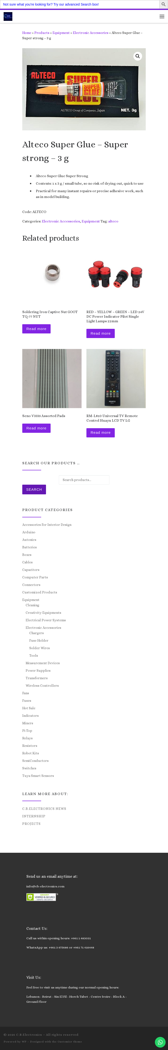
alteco (113, 221)
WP (24, 1041)
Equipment (61, 33)
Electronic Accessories (90, 33)
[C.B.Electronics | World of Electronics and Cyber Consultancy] (8, 16)
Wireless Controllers (42, 685)
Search (34, 489)
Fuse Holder (38, 640)
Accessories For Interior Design (46, 525)
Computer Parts (35, 577)
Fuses (26, 701)
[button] (137, 56)
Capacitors (30, 570)
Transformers (37, 678)
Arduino (28, 532)
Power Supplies (38, 670)
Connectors (31, 585)
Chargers (36, 633)
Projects (31, 824)
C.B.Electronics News (44, 809)
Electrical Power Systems (46, 620)
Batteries (29, 547)
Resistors (29, 746)
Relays (27, 738)
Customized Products (39, 592)
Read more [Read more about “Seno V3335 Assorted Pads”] (36, 428)
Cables (27, 562)
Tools (33, 655)
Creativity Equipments (43, 613)
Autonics (29, 540)
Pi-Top (27, 731)
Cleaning (32, 605)
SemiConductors (35, 761)
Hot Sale (28, 708)
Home (26, 33)
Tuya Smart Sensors (38, 776)
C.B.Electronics (29, 1034)
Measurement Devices (43, 663)
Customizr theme (70, 1041)
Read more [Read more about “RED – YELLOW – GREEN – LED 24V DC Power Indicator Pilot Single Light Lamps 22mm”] (101, 333)
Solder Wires (39, 648)
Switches (29, 768)
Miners (27, 723)
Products (41, 33)
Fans (25, 693)
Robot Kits (30, 753)
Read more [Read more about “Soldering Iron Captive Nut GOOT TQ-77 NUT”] (36, 329)
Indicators (30, 716)
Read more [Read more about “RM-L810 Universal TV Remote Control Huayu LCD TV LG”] (101, 432)
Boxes (26, 555)
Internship (34, 816)
